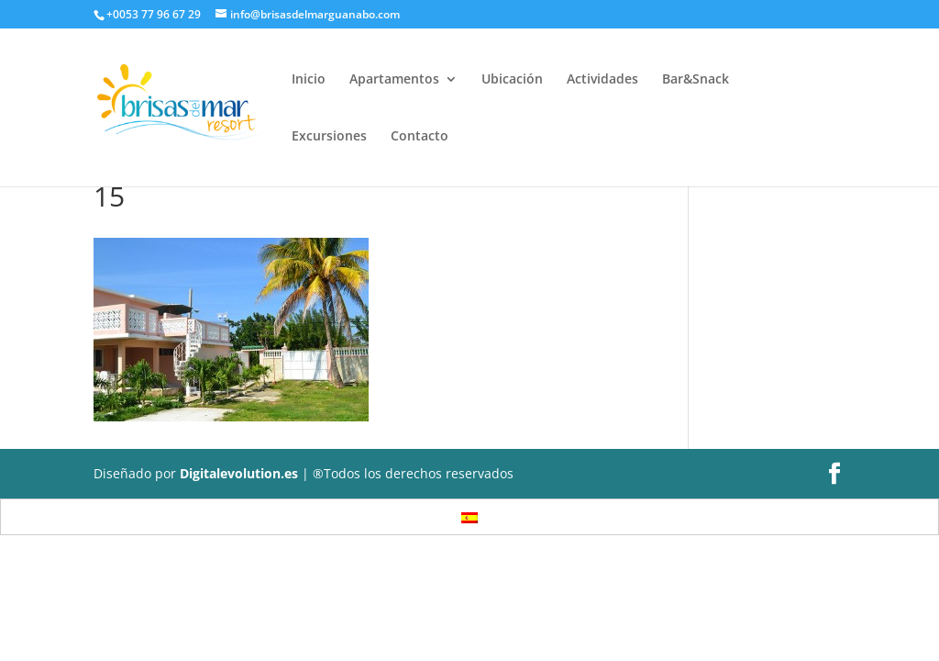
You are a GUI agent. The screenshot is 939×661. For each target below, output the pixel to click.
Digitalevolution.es (239, 473)
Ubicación (512, 80)
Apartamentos (394, 80)
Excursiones (329, 136)
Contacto (419, 136)
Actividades (602, 80)
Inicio (309, 80)
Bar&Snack (695, 80)
